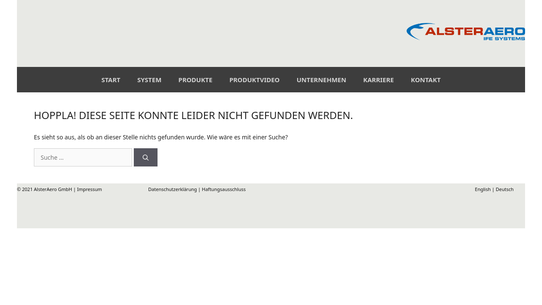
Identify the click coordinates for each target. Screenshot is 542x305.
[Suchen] (146, 157)
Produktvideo (255, 79)
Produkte (195, 79)
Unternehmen (321, 79)
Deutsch (505, 189)
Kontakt (425, 79)
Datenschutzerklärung (172, 189)
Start (110, 79)
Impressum (89, 189)
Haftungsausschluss (224, 189)
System (149, 79)
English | (453, 189)
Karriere (378, 79)
